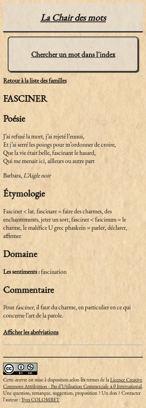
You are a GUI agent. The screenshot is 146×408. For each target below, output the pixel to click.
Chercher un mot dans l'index (73, 54)
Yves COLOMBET (40, 399)
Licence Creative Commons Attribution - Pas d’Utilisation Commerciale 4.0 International (72, 383)
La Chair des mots (73, 17)
